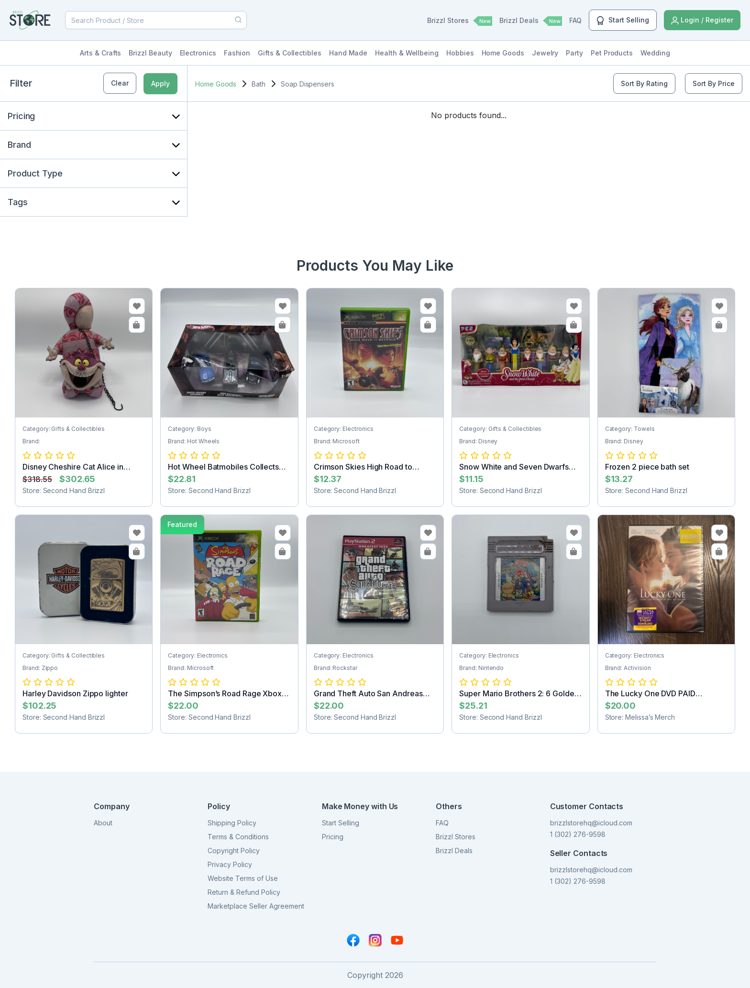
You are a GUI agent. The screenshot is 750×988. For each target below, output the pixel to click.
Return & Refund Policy (244, 892)
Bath (258, 84)
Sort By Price (714, 83)
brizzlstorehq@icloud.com (591, 823)
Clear (120, 83)
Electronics (198, 53)
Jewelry (545, 53)
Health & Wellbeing (407, 53)
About (103, 823)
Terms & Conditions (238, 837)
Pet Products (612, 53)
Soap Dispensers (307, 84)
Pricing (332, 837)
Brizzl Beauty (150, 53)
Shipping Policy (232, 823)
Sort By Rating (644, 83)
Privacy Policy (230, 864)
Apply (160, 83)
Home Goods (503, 53)
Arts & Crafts (100, 53)
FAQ (575, 20)
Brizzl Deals (530, 21)
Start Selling (622, 20)
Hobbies (460, 53)
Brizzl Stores (459, 21)
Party (574, 53)
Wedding (655, 53)
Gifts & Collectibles (289, 53)
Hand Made (348, 53)
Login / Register (702, 20)
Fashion (237, 53)
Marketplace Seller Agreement (256, 906)
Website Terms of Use (243, 878)
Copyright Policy (234, 850)
